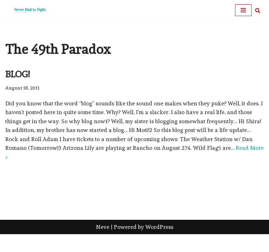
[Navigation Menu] (243, 10)
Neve (102, 244)
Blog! (17, 74)
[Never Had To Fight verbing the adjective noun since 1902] (26, 10)
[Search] (257, 10)
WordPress (159, 244)
